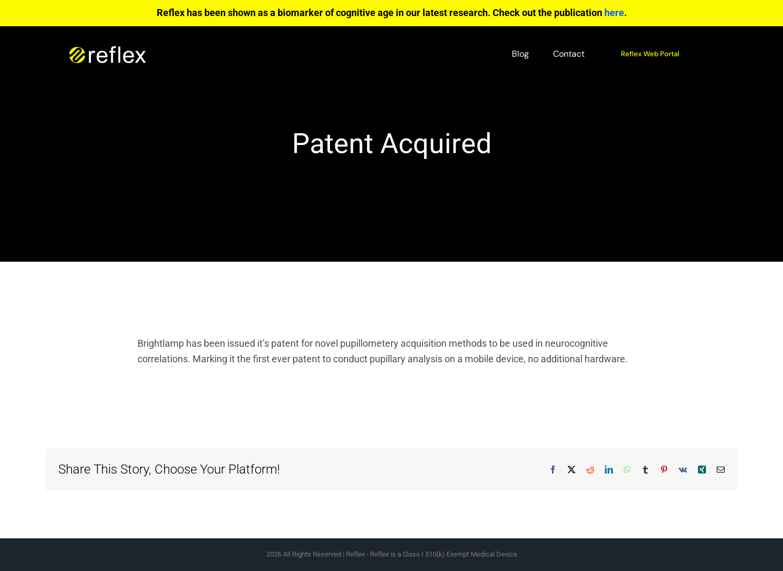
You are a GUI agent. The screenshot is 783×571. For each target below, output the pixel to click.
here (614, 12)
